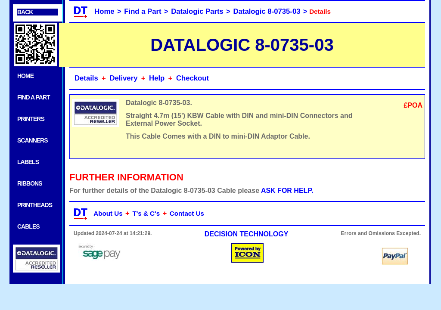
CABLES (28, 226)
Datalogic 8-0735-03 (267, 11)
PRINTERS (30, 118)
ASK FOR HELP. (287, 190)
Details (86, 78)
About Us (108, 213)
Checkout (192, 78)
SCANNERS (32, 140)
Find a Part (142, 11)
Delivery (123, 78)
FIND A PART (33, 97)
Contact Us (187, 213)
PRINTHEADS (34, 205)
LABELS (28, 161)
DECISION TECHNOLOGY (247, 234)
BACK (25, 12)
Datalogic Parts (197, 11)
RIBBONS (29, 183)
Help (157, 78)
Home (104, 11)
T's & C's (146, 213)
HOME (25, 75)
